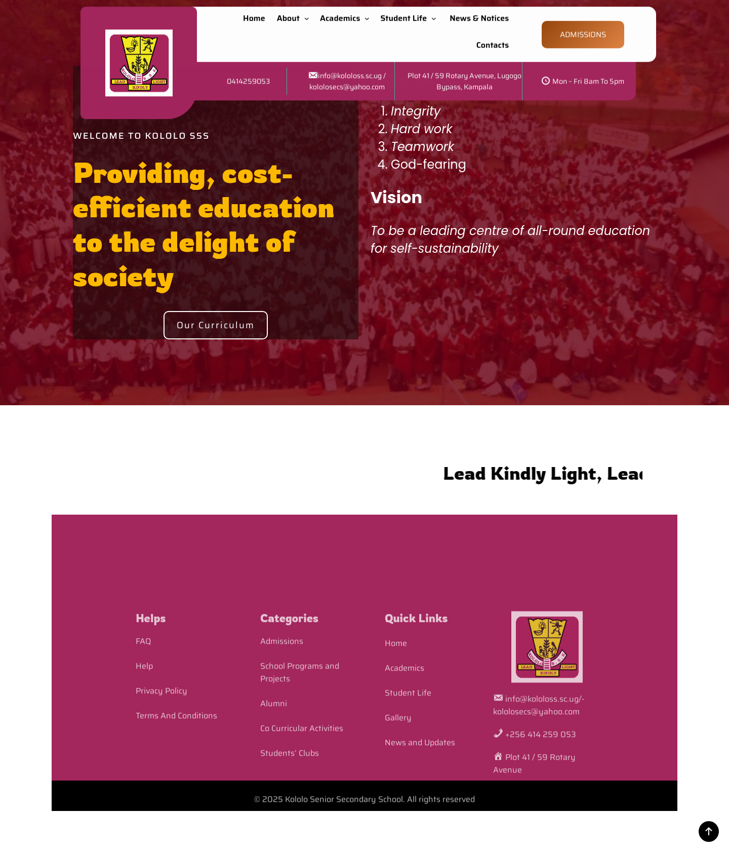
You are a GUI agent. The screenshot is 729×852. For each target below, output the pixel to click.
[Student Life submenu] (435, 12)
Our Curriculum (216, 325)
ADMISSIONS (583, 29)
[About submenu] (308, 12)
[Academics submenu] (369, 12)
